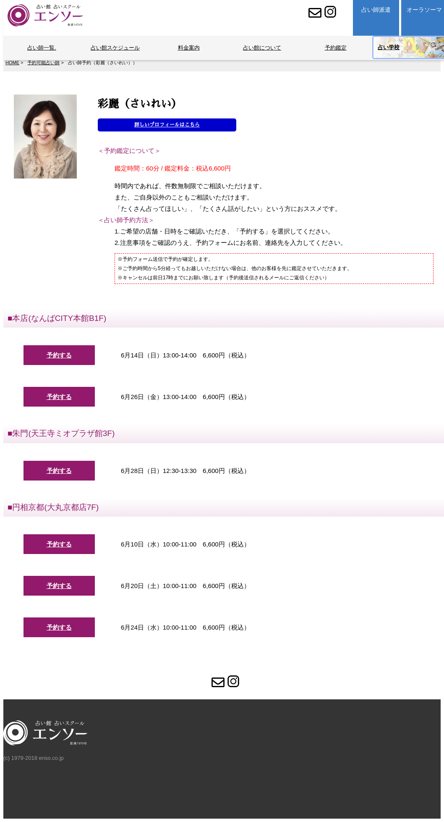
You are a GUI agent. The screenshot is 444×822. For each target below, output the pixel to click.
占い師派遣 (376, 9)
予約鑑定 (336, 48)
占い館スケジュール (115, 48)
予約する (59, 355)
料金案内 (189, 48)
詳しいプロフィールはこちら (167, 124)
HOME (12, 62)
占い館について (262, 48)
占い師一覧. (41, 48)
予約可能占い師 (43, 62)
